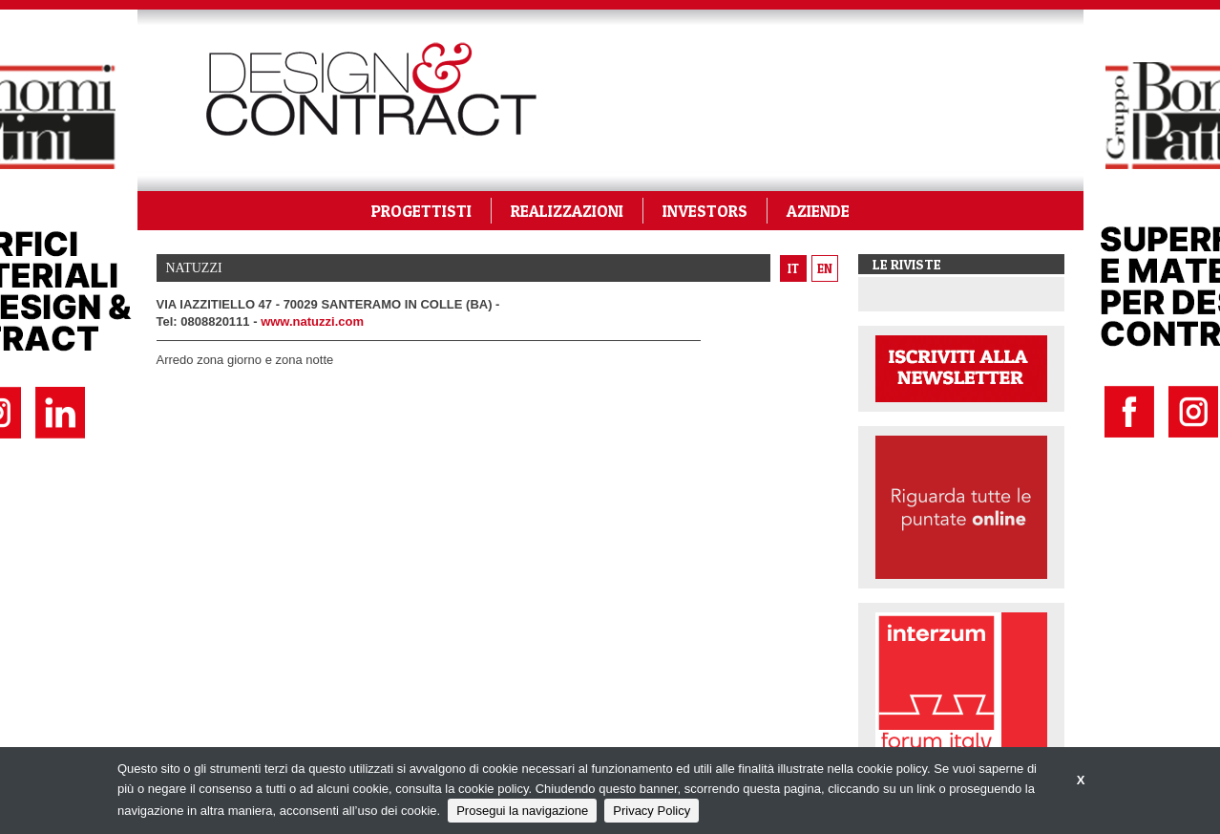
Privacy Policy (651, 810)
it (793, 268)
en (824, 268)
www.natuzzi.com (312, 321)
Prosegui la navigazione (522, 810)
